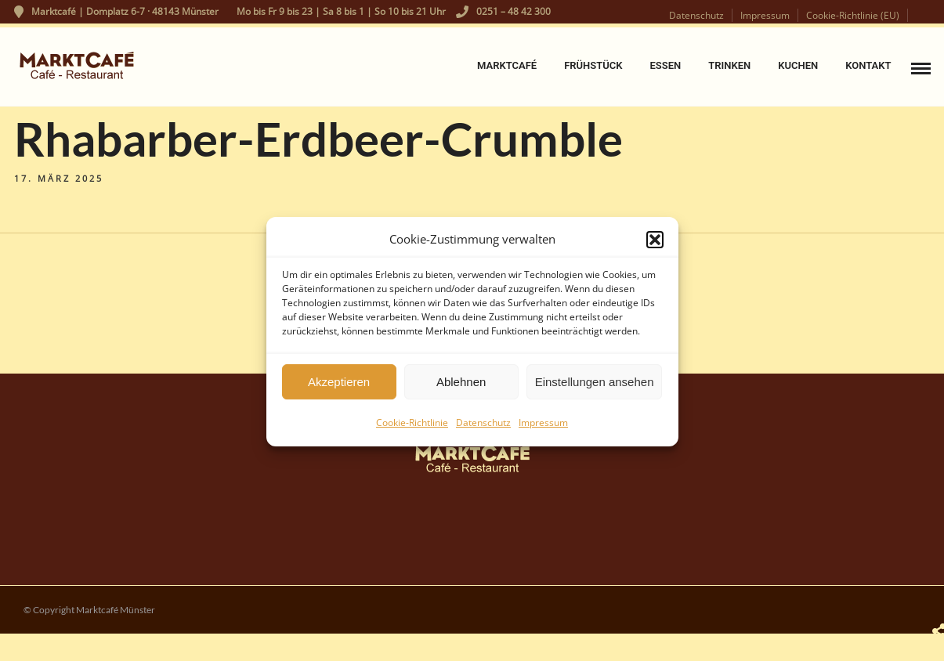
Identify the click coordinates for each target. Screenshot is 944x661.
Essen (665, 65)
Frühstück (593, 65)
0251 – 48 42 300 (503, 11)
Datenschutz (483, 427)
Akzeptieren (339, 386)
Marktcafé (507, 65)
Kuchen (798, 65)
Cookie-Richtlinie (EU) (852, 15)
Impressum (543, 427)
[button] (655, 244)
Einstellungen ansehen (594, 386)
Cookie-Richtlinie (412, 427)
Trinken (729, 65)
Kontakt (868, 65)
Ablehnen (461, 386)
